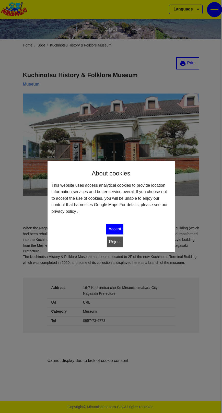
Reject (115, 242)
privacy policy (64, 211)
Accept (115, 229)
